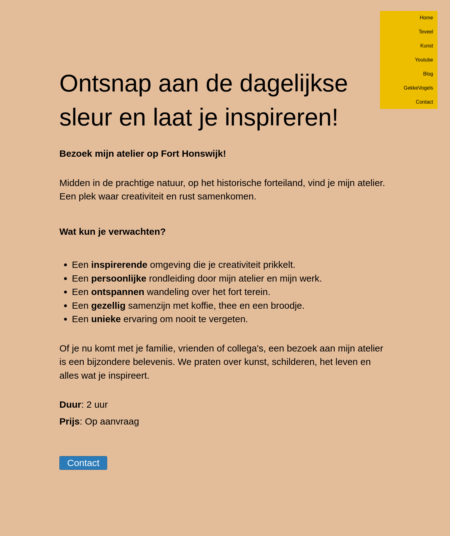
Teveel (426, 31)
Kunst (426, 45)
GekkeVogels (418, 88)
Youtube (424, 59)
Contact (424, 102)
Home (426, 17)
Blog (428, 73)
